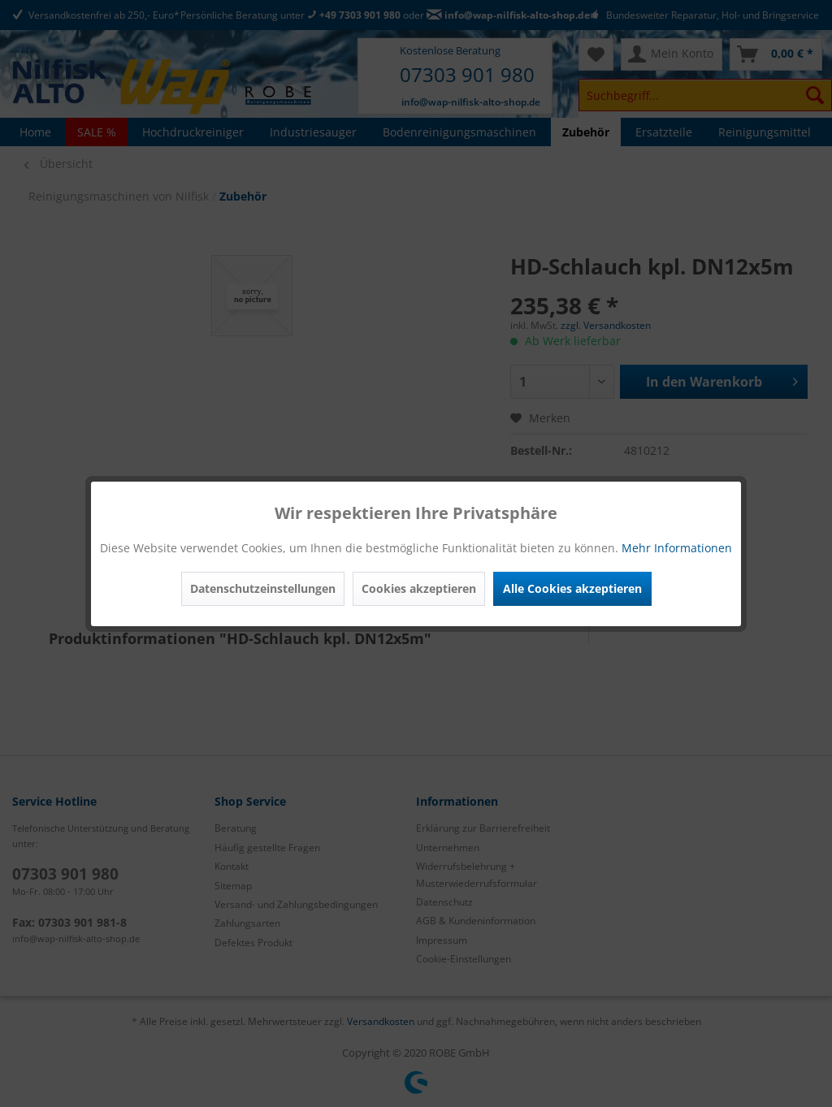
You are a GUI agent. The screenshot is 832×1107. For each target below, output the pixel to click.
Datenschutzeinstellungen (263, 588)
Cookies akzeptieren (419, 588)
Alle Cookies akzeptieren (572, 588)
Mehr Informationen (677, 548)
